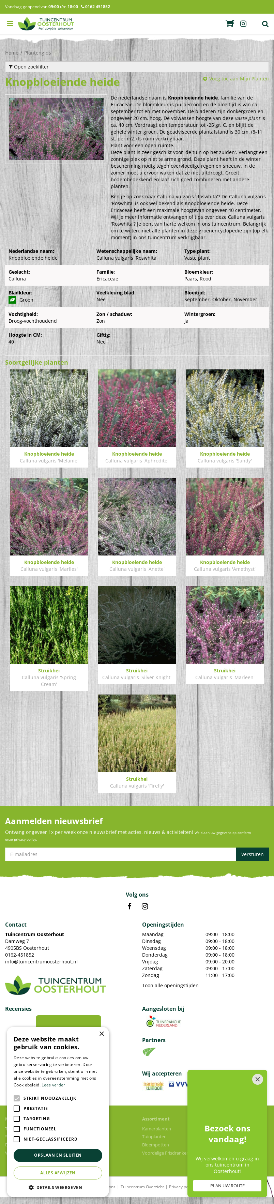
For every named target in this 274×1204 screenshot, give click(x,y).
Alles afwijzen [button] (58, 1173)
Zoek (265, 24)
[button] (58, 1187)
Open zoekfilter (29, 66)
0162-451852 (19, 961)
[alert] (58, 1112)
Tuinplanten (154, 1143)
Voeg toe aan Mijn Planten (239, 78)
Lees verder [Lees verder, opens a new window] (53, 1085)
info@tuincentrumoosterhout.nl (41, 968)
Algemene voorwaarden (222, 1194)
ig (243, 24)
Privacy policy (182, 1194)
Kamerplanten (156, 1135)
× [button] (101, 1034)
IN (145, 913)
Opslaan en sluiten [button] (57, 1155)
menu (10, 24)
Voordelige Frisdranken (165, 1160)
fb (232, 24)
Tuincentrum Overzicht (142, 1194)
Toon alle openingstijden (170, 992)
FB (129, 913)
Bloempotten (155, 1151)
